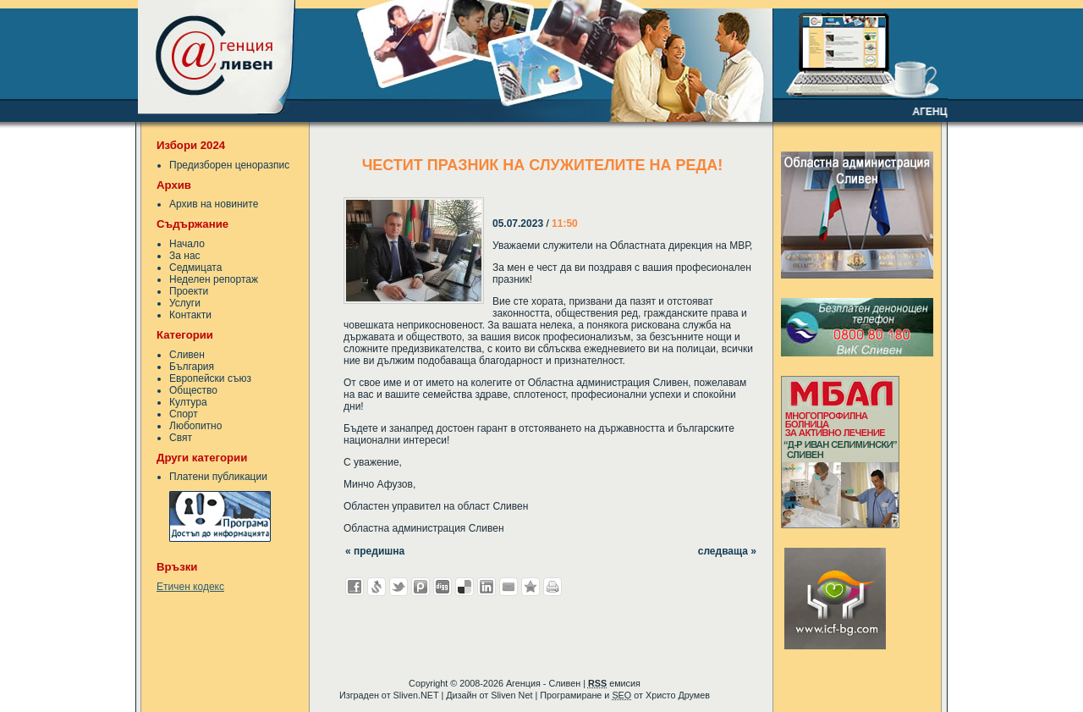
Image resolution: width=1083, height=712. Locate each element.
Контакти (190, 315)
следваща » (727, 551)
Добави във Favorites (530, 586)
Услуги (185, 303)
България (191, 367)
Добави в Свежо (376, 586)
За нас (185, 256)
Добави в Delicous (464, 586)
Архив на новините (213, 204)
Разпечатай (552, 586)
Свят (180, 438)
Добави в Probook (420, 586)
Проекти (188, 291)
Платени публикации (218, 477)
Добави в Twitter (398, 586)
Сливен (187, 355)
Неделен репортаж (213, 279)
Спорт (183, 414)
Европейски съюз (210, 378)
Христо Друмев (678, 695)
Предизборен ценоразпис (229, 165)
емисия (614, 683)
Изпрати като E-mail (508, 586)
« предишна (374, 551)
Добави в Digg (442, 586)
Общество (193, 390)
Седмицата (195, 267)
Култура (188, 402)
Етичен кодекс (190, 587)
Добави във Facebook (354, 586)
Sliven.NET (416, 695)
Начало (187, 244)
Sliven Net (511, 695)
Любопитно (195, 426)
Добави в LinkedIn (486, 586)
